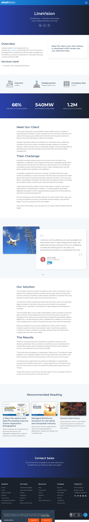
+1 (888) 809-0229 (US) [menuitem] (80, 492)
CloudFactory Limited (15, 515)
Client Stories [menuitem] (42, 490)
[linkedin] (75, 495)
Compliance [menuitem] (60, 500)
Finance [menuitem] (22, 492)
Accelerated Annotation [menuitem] (8, 500)
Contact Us (78, 484)
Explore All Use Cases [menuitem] (26, 503)
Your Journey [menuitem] (5, 498)
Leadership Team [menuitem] (62, 490)
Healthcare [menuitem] (23, 495)
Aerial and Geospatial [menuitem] (26, 487)
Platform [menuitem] (3, 495)
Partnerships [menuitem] (60, 492)
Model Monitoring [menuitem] (6, 503)
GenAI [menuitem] (3, 490)
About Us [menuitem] (59, 487)
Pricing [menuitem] (40, 492)
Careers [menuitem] (59, 498)
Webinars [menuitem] (41, 495)
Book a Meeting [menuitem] (78, 487)
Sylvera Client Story (70, 418)
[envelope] (85, 495)
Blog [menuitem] (40, 487)
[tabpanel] (44, 248)
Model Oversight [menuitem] (6, 492)
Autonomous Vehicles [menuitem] (26, 490)
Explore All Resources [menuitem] (45, 500)
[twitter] (78, 495)
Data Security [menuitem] (61, 503)
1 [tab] (46, 275)
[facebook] (80, 495)
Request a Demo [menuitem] (79, 490)
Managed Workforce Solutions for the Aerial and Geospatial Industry (44, 421)
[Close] (52, 518)
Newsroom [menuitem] (60, 495)
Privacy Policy (25, 515)
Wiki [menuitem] (40, 498)
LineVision (13, 50)
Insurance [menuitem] (22, 498)
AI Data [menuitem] (3, 487)
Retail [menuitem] (21, 500)
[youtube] (83, 495)
